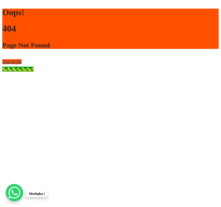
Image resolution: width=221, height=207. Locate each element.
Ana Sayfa (12, 61)
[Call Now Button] (18, 69)
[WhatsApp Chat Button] (14, 192)
